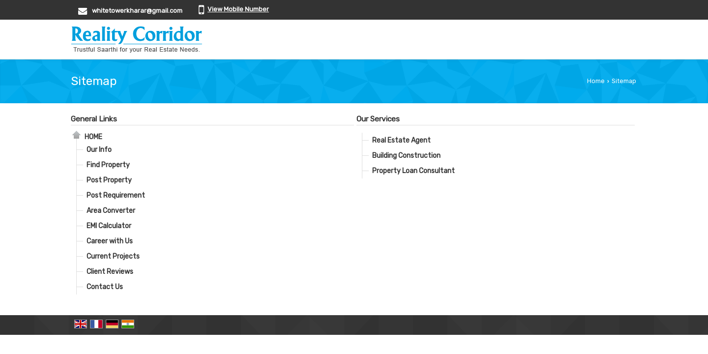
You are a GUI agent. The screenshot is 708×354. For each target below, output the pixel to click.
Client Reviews (110, 271)
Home (596, 81)
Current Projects (113, 256)
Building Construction (406, 155)
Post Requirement (116, 195)
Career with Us (110, 241)
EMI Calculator (109, 226)
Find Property (108, 165)
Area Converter (111, 210)
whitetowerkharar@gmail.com (137, 10)
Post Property (109, 180)
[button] (238, 9)
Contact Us (105, 287)
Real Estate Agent (401, 140)
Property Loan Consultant (413, 171)
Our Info (99, 150)
